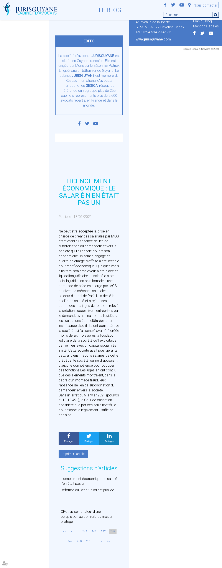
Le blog (110, 10)
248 (112, 531)
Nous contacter (205, 5)
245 (84, 531)
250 (79, 541)
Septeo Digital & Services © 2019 (201, 49)
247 (103, 531)
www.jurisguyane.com (153, 39)
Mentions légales (206, 26)
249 (70, 541)
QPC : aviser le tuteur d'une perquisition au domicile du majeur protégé (86, 517)
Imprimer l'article (73, 454)
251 (88, 541)
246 (94, 531)
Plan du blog (202, 21)
